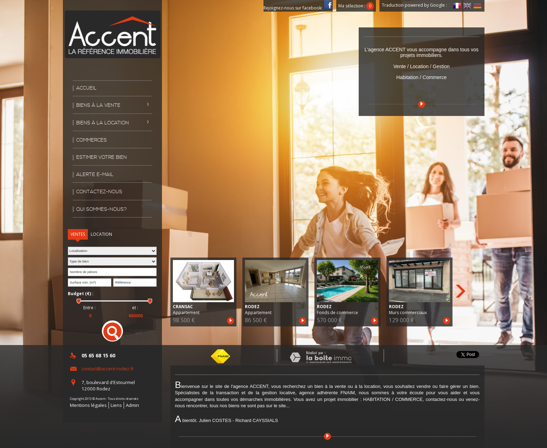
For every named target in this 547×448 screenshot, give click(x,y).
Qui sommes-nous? (101, 209)
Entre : (89, 308)
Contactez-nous (99, 192)
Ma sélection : (356, 6)
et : (135, 308)
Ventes (78, 234)
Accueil (86, 88)
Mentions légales (88, 405)
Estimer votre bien (101, 157)
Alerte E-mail (94, 174)
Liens (116, 405)
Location (101, 234)
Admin (132, 405)
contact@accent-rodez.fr (108, 368)
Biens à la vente (98, 105)
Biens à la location (102, 123)
